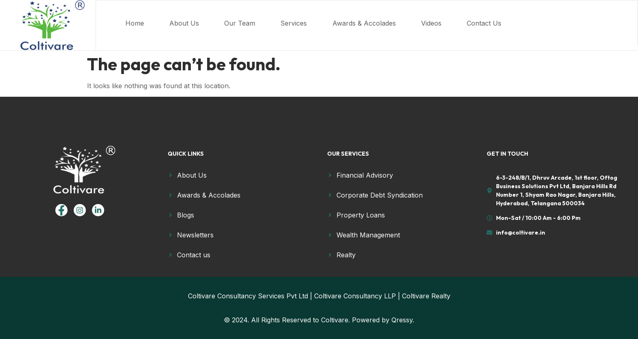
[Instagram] (80, 210)
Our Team (248, 23)
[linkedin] (98, 210)
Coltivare (334, 320)
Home (132, 23)
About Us (187, 23)
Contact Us (513, 23)
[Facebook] (61, 210)
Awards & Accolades (383, 23)
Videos (455, 23)
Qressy (402, 320)
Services (307, 23)
